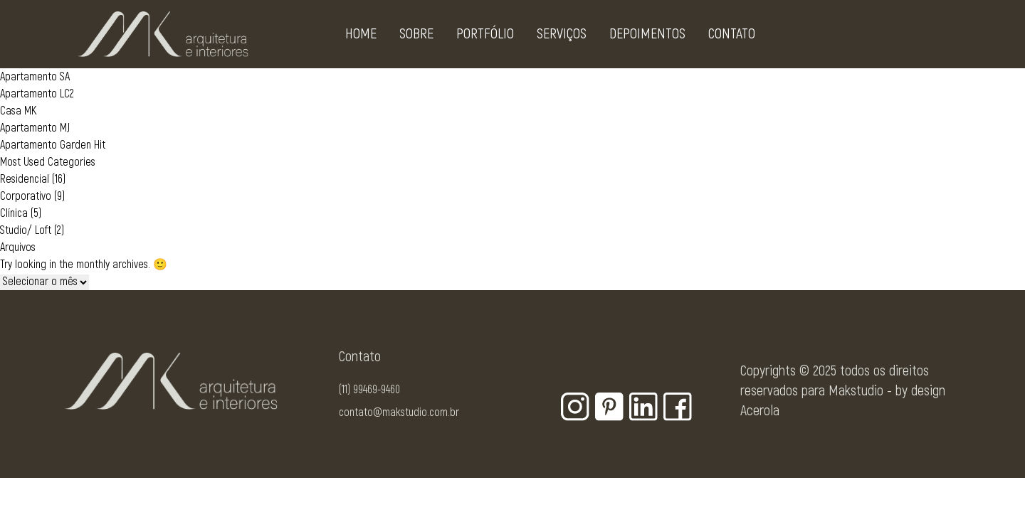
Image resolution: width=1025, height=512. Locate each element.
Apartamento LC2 (37, 94)
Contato (731, 36)
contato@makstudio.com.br (399, 412)
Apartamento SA (35, 77)
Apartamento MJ (35, 128)
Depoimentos (647, 36)
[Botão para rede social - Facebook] (677, 407)
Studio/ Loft (25, 230)
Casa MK (18, 111)
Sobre (416, 36)
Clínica (14, 213)
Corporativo (25, 196)
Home (361, 36)
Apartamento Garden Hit (52, 145)
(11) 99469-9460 (369, 390)
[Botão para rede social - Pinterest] (609, 407)
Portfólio (485, 36)
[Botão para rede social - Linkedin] (643, 407)
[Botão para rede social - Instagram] (575, 407)
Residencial (24, 179)
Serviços (562, 36)
